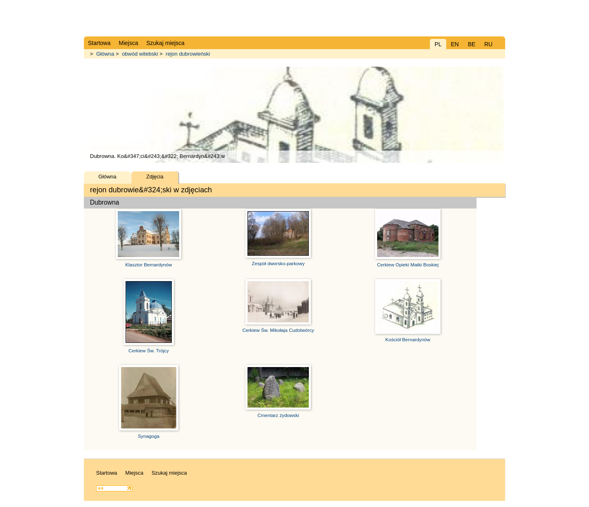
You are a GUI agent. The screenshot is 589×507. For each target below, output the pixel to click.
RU (488, 44)
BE (472, 44)
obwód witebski (140, 54)
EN (455, 44)
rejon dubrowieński (188, 54)
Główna (105, 54)
